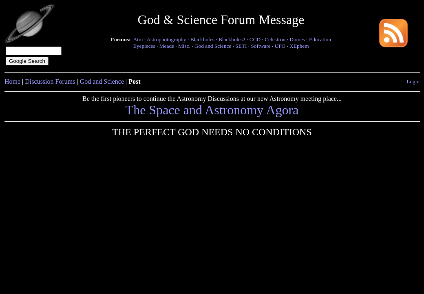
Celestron (275, 39)
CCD (255, 39)
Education (320, 39)
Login (413, 81)
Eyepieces (144, 46)
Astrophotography (166, 39)
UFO (280, 46)
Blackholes (202, 39)
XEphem (299, 46)
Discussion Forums (50, 81)
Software (260, 46)
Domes (297, 39)
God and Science (212, 46)
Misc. (184, 46)
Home (12, 81)
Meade (166, 46)
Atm (138, 39)
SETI (241, 46)
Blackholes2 (232, 39)
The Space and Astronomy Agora (212, 109)
